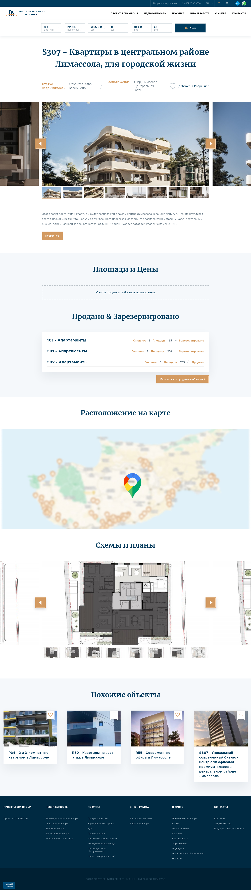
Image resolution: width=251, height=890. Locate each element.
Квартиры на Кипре (57, 823)
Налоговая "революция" (101, 856)
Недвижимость (155, 13)
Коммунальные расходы (101, 843)
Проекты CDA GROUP (124, 13)
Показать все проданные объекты (181, 379)
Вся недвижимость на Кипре (62, 818)
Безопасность (180, 838)
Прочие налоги (96, 833)
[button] (40, 144)
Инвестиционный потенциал (188, 853)
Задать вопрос (222, 823)
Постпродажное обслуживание (97, 850)
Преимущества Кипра (184, 818)
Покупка (178, 13)
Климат (176, 823)
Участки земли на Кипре (59, 838)
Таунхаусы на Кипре (57, 833)
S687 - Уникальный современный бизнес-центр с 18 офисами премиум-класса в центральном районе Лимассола (218, 764)
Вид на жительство (141, 818)
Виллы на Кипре (55, 828)
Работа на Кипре (139, 823)
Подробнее (52, 235)
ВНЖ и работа (199, 13)
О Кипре (220, 13)
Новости (177, 858)
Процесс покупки (98, 818)
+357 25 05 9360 (191, 3)
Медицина (178, 848)
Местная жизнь (180, 828)
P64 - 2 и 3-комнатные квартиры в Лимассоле (29, 755)
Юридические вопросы (101, 823)
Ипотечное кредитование (102, 838)
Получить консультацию (165, 3)
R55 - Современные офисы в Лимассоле (153, 755)
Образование (179, 843)
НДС (90, 828)
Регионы (177, 833)
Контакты (239, 13)
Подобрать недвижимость (229, 828)
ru (207, 3)
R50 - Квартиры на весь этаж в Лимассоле (93, 755)
